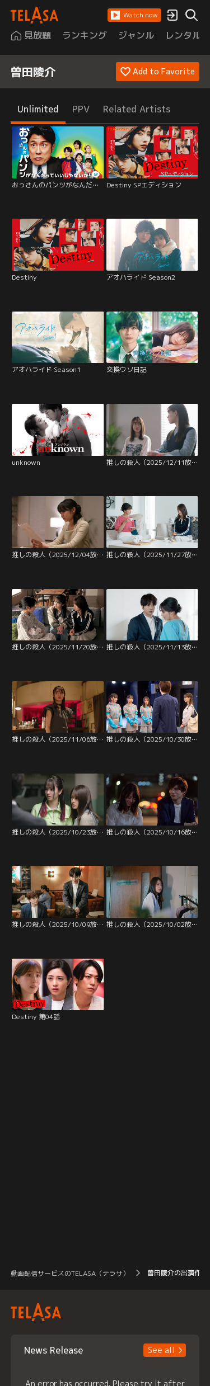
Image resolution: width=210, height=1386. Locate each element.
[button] (134, 15)
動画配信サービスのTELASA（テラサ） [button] (70, 1273)
